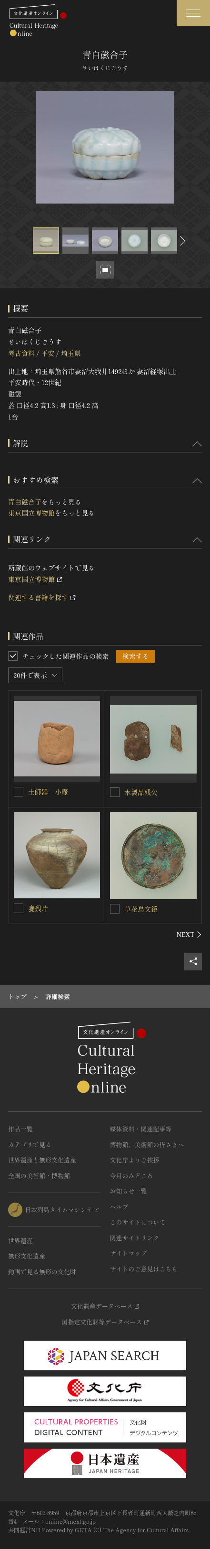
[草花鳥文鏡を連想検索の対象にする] (115, 909)
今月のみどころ (131, 1175)
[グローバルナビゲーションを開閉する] (193, 13)
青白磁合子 (24, 501)
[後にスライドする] (181, 240)
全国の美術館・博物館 (39, 1175)
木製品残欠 (141, 792)
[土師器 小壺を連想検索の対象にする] (18, 791)
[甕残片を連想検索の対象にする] (18, 908)
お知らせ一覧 (128, 1190)
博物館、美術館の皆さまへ (147, 1144)
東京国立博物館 (31, 512)
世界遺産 (20, 1240)
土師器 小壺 (48, 791)
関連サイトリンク (135, 1237)
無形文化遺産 (26, 1255)
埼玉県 (71, 353)
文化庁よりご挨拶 (135, 1159)
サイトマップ (128, 1253)
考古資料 (21, 353)
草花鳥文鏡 (141, 909)
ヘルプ (119, 1206)
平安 (47, 353)
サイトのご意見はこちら (144, 1268)
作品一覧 (20, 1128)
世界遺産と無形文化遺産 (42, 1159)
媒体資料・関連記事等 (141, 1128)
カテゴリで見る (29, 1144)
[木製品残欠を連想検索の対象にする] (115, 792)
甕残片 (38, 908)
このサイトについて (138, 1221)
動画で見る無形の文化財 (42, 1271)
